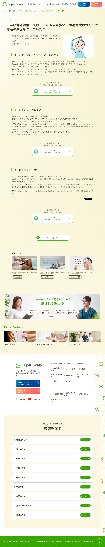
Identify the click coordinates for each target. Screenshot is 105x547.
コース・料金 (43, 4)
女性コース (82, 363)
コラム (67, 381)
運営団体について (69, 394)
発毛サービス (54, 4)
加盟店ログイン (56, 400)
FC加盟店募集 (57, 394)
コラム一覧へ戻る (52, 238)
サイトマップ (24, 541)
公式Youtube (34, 399)
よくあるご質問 (82, 375)
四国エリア (21, 496)
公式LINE (21, 399)
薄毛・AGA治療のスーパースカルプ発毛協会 (66, 541)
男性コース (69, 363)
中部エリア (21, 468)
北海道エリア (21, 439)
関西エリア (21, 477)
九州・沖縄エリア (23, 505)
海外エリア (21, 515)
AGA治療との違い (56, 369)
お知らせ (55, 381)
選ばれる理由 (32, 4)
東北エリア (21, 449)
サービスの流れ (56, 375)
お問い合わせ (83, 394)
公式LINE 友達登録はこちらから (52, 218)
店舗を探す (64, 4)
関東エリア (21, 458)
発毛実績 (73, 4)
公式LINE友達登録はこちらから (52, 91)
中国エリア (21, 486)
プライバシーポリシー (10, 541)
